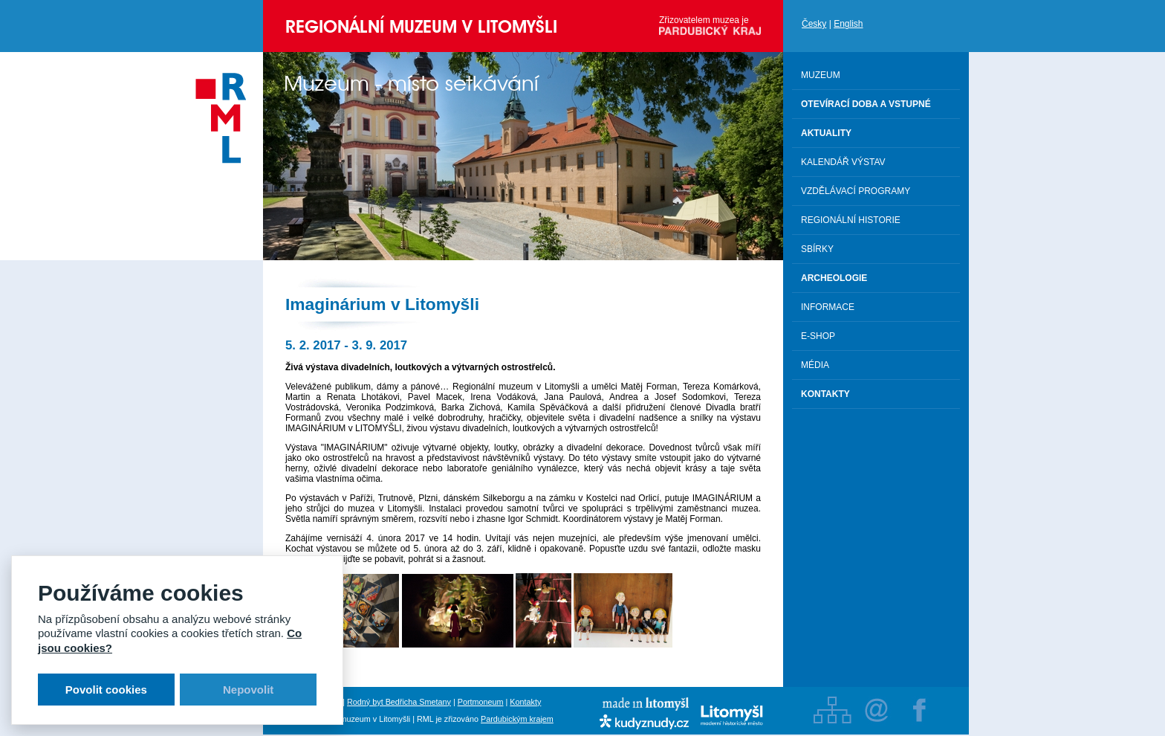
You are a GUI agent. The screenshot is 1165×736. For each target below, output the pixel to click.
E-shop (818, 336)
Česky (814, 24)
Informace (827, 307)
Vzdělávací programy (855, 191)
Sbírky (817, 249)
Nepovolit (248, 689)
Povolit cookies (106, 689)
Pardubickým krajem (517, 718)
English (848, 24)
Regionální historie (850, 220)
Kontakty (525, 701)
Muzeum (820, 75)
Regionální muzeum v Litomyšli (421, 26)
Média (815, 365)
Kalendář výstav (843, 162)
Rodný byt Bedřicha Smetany (399, 701)
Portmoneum (481, 701)
